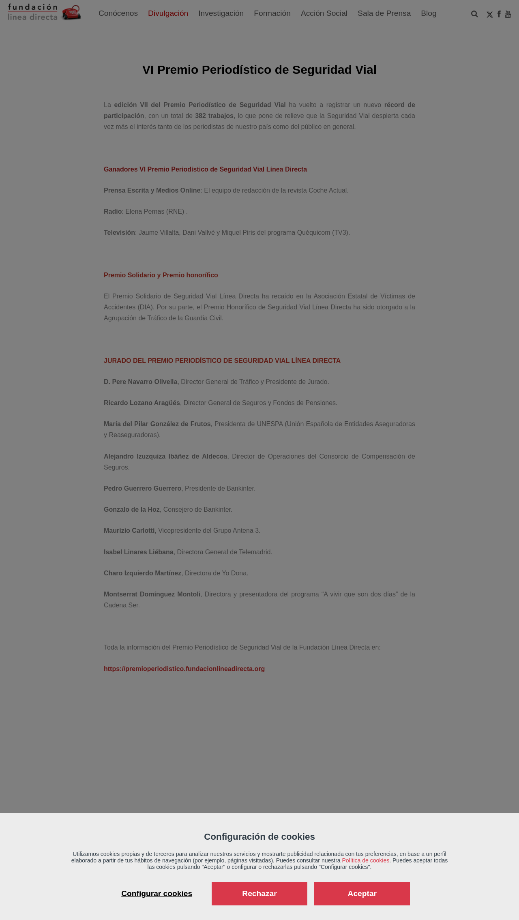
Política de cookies (366, 860)
